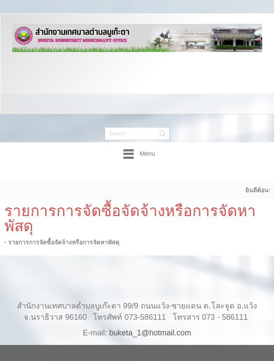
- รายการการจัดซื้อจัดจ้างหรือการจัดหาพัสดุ (61, 242)
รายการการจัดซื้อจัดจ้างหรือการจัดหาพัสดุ (130, 218)
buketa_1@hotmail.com (150, 324)
